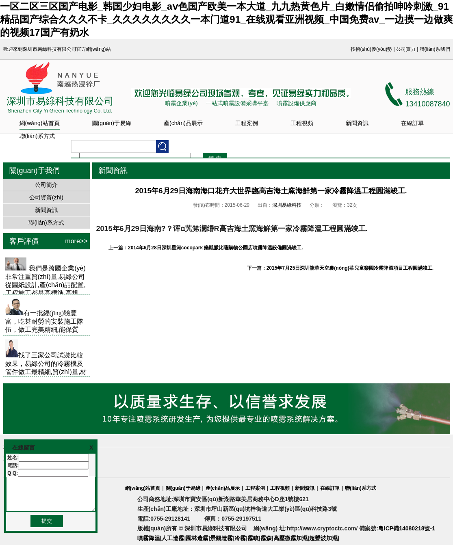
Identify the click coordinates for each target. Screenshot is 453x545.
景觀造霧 (221, 538)
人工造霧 (172, 538)
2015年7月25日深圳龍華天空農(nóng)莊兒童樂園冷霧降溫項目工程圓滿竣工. (350, 268)
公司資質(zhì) (46, 197)
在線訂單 (412, 123)
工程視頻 (301, 123)
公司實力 (406, 49)
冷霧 (240, 538)
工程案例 (246, 123)
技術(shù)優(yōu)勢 (371, 49)
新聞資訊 (357, 123)
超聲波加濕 (323, 538)
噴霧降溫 (148, 538)
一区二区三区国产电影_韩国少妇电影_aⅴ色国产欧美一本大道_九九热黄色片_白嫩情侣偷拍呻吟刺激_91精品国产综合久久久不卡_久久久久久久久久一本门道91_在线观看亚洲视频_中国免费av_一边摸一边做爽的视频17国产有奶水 (226, 19)
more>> (76, 241)
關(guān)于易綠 (111, 123)
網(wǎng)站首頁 (40, 123)
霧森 (266, 538)
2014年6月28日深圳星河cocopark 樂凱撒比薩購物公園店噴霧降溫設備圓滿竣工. (215, 248)
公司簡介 (46, 185)
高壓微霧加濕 (290, 538)
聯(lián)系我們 (435, 49)
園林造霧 (197, 538)
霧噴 (253, 538)
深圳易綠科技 (286, 205)
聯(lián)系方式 (37, 136)
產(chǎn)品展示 (183, 123)
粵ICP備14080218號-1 (406, 528)
